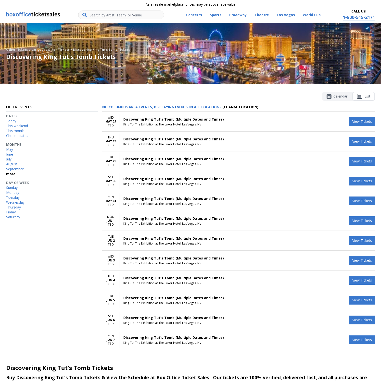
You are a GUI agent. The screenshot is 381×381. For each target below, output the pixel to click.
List (363, 96)
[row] (238, 122)
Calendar (337, 96)
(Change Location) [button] (240, 107)
